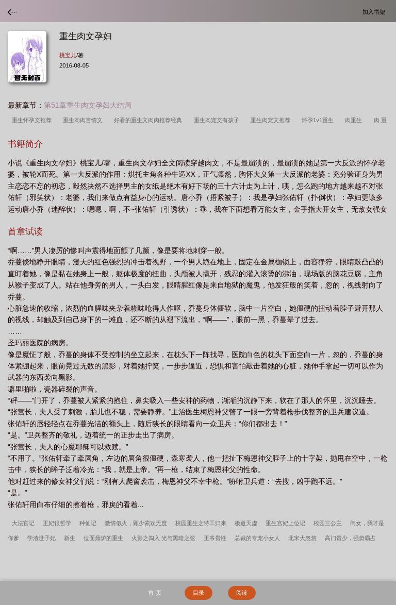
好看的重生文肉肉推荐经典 (149, 120)
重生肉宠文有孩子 (218, 120)
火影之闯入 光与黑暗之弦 (163, 538)
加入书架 (375, 11)
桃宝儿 (67, 55)
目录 (198, 593)
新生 (69, 538)
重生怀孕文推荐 (33, 120)
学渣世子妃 (41, 538)
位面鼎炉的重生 (103, 538)
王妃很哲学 (57, 523)
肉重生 (355, 120)
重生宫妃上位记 (285, 523)
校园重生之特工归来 (200, 523)
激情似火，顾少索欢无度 (136, 523)
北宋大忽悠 (302, 538)
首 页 (154, 593)
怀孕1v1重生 (319, 120)
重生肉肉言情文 (84, 120)
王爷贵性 (215, 538)
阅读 (242, 593)
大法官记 (23, 523)
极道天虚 (246, 523)
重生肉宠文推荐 (272, 120)
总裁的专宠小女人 (257, 538)
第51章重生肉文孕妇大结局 (87, 105)
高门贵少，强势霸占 (350, 538)
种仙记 (87, 523)
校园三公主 (328, 523)
